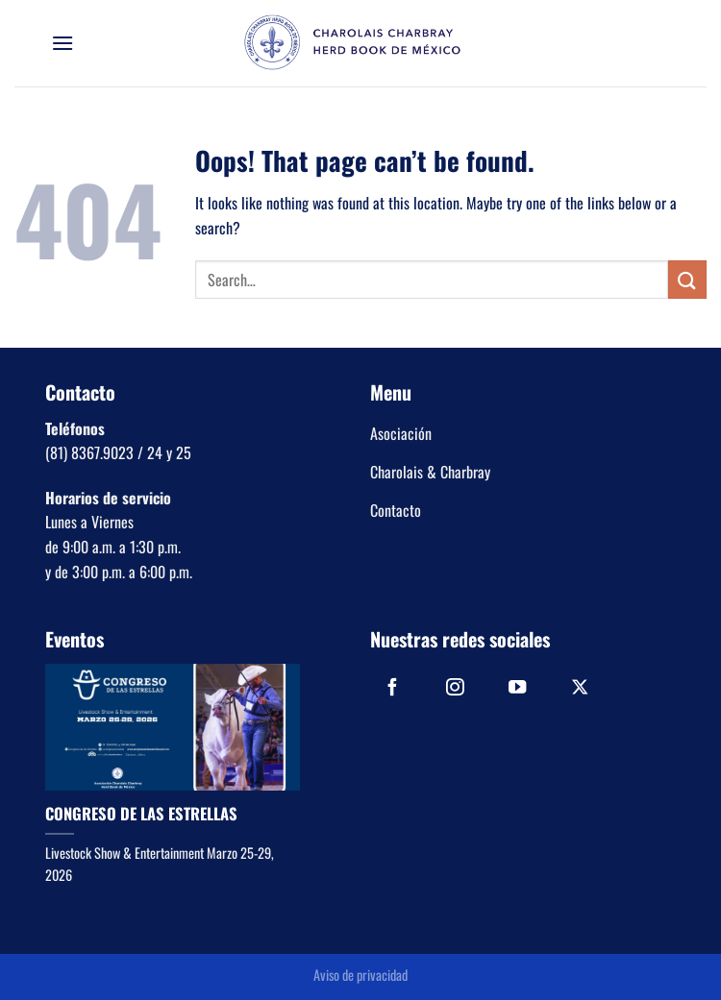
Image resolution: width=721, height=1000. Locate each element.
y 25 (176, 452)
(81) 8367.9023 (89, 452)
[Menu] (62, 42)
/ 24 (148, 452)
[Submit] (687, 279)
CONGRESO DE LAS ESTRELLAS (141, 813)
